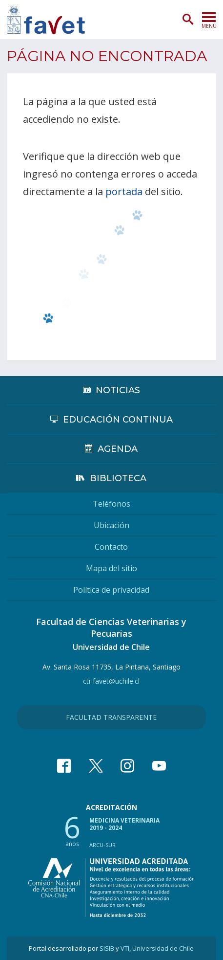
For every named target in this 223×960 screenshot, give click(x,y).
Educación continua (118, 419)
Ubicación (111, 525)
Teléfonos (111, 503)
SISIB (107, 948)
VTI (125, 948)
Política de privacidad (111, 589)
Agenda (118, 449)
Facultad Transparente (111, 717)
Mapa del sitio (111, 568)
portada (123, 191)
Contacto (111, 546)
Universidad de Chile (163, 948)
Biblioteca (118, 478)
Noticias (118, 390)
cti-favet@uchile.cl (111, 681)
